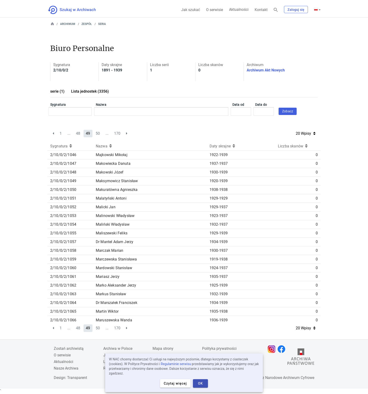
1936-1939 (219, 320)
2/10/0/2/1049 (63, 181)
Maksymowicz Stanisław (117, 181)
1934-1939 (219, 242)
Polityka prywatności (219, 348)
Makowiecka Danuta (113, 163)
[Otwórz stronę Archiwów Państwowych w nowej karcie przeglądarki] (301, 357)
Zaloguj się (296, 10)
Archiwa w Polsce (117, 348)
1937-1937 (219, 163)
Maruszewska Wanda (114, 320)
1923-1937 (219, 215)
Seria (102, 24)
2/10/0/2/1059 (63, 259)
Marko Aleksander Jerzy (116, 285)
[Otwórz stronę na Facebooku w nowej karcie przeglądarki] (283, 349)
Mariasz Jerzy (107, 276)
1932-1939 (219, 294)
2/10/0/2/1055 (63, 233)
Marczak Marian (109, 250)
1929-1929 (219, 198)
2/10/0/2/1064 (63, 302)
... (68, 133)
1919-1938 (219, 259)
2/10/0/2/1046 (63, 155)
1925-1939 (219, 285)
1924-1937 (219, 268)
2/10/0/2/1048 (63, 172)
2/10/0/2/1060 (63, 268)
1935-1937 (219, 276)
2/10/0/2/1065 (63, 311)
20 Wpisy (305, 133)
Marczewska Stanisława (116, 259)
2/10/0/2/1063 (63, 294)
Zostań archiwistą (69, 348)
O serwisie (214, 10)
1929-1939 (219, 233)
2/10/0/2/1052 (63, 207)
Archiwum (67, 24)
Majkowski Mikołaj (111, 155)
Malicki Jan (105, 207)
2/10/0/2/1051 (63, 198)
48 (78, 133)
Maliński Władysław (113, 224)
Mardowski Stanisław (114, 268)
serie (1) (57, 91)
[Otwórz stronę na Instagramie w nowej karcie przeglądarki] (273, 349)
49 (88, 133)
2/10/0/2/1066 (63, 320)
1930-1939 (219, 172)
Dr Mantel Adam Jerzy (114, 242)
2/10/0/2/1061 (63, 276)
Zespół (86, 24)
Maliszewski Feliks (111, 233)
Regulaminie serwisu (176, 364)
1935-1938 (219, 311)
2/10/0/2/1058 (63, 250)
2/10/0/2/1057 (63, 242)
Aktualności (239, 9)
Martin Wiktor (107, 311)
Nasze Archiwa (66, 368)
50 (98, 133)
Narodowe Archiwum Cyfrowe (289, 377)
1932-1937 (219, 224)
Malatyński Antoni (111, 198)
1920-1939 (219, 181)
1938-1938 (219, 189)
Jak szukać (190, 10)
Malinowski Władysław (115, 215)
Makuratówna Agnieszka (117, 189)
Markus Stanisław (111, 294)
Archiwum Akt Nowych (266, 70)
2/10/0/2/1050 (63, 189)
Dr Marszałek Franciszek (116, 302)
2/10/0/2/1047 (63, 163)
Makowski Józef (109, 172)
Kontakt (261, 10)
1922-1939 (219, 155)
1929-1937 (219, 207)
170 (117, 133)
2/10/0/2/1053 (63, 215)
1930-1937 (219, 250)
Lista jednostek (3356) (90, 91)
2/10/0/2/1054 (63, 224)
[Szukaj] (276, 10)
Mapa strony (163, 348)
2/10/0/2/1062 (63, 285)
